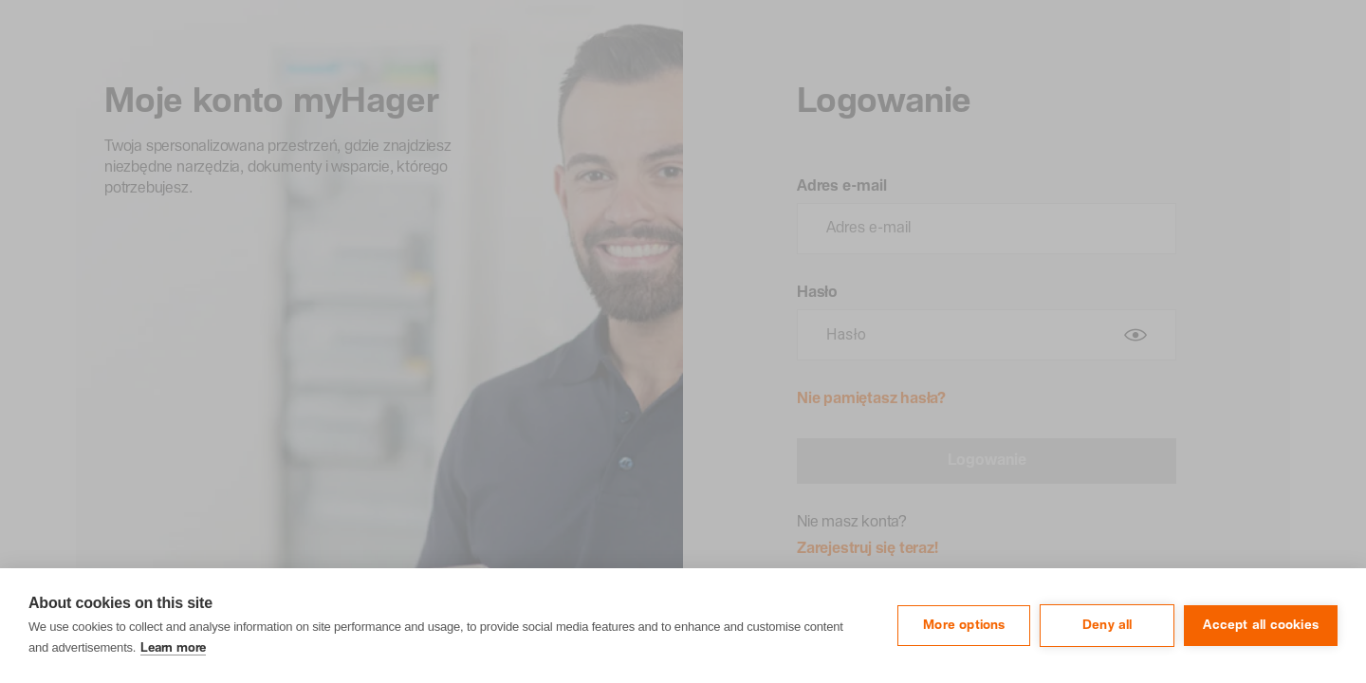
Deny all (1107, 625)
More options (964, 625)
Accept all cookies (1261, 625)
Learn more (173, 648)
